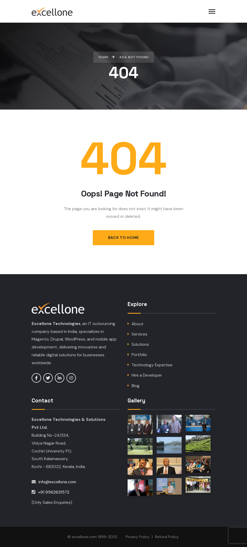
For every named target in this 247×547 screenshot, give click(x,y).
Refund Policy (166, 537)
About (137, 324)
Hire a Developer (147, 375)
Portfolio (139, 354)
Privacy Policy (137, 537)
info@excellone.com (57, 482)
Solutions (140, 344)
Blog (135, 385)
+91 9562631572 (53, 492)
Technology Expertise (152, 365)
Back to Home (123, 237)
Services (139, 334)
